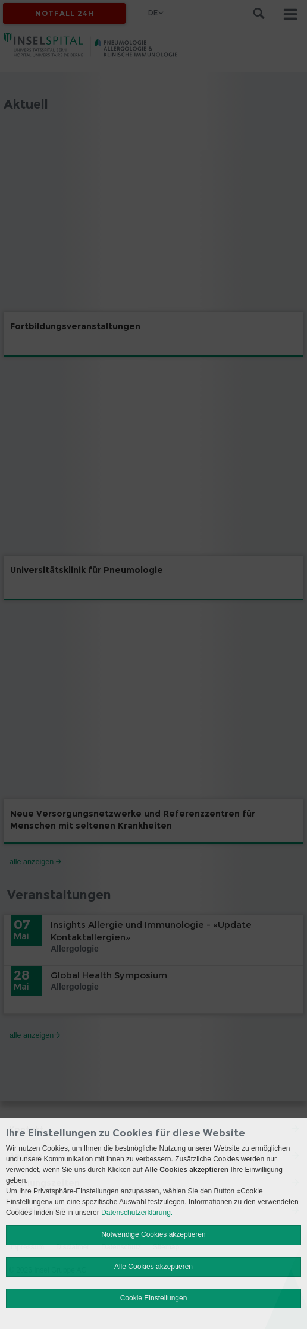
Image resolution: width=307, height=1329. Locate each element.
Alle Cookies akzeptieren (153, 1266)
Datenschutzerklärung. (137, 1212)
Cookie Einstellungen (153, 1298)
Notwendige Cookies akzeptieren (153, 1234)
